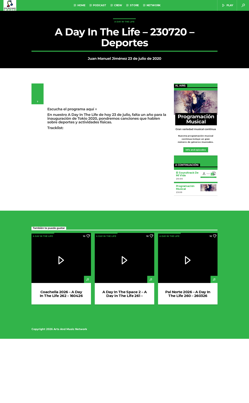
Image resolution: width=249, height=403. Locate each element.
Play (227, 5)
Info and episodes (196, 214)
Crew (118, 5)
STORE (134, 5)
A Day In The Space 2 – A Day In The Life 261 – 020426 (124, 360)
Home (81, 5)
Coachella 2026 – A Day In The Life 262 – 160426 (61, 358)
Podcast (99, 5)
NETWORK (153, 5)
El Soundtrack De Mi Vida (187, 238)
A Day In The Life (124, 53)
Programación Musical (185, 252)
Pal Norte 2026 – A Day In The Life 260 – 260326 (187, 358)
